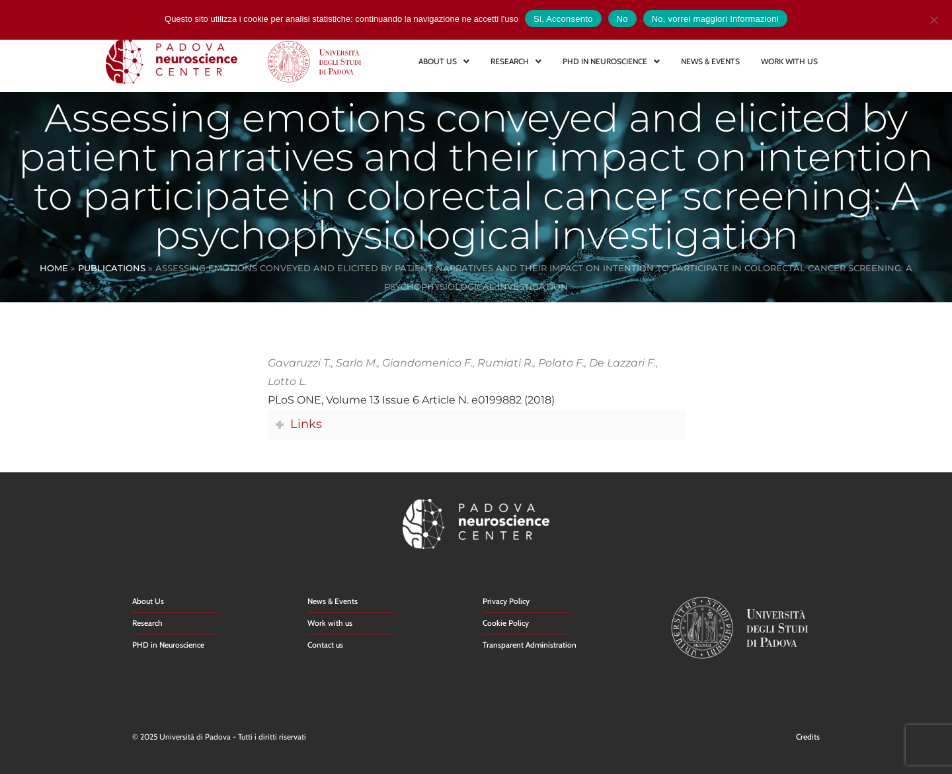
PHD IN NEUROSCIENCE (611, 61)
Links (306, 423)
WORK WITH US (789, 61)
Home (54, 268)
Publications (111, 268)
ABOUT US (443, 61)
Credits (808, 737)
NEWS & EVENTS (710, 61)
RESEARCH (516, 61)
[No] (933, 18)
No (622, 19)
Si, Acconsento (563, 19)
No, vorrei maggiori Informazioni (715, 19)
